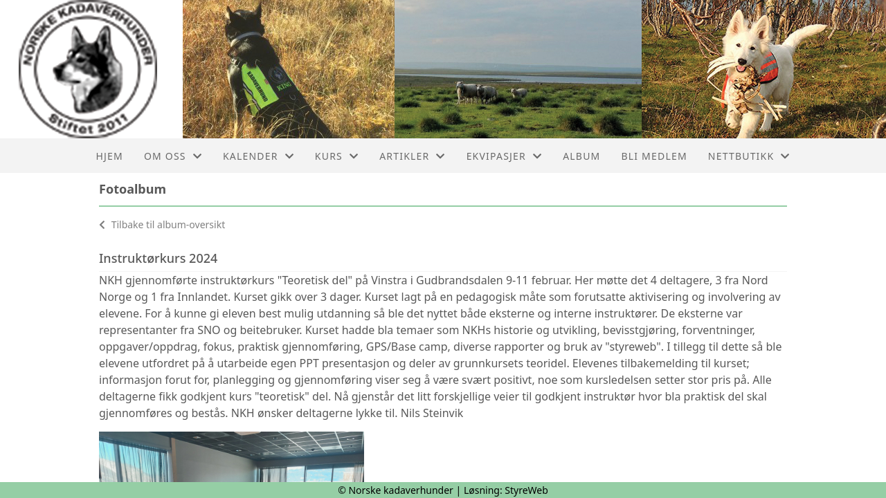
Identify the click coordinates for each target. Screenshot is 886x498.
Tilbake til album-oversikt (162, 224)
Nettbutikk (749, 156)
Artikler (412, 156)
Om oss (173, 156)
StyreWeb (526, 490)
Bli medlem (654, 156)
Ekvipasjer (505, 156)
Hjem (109, 156)
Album (581, 156)
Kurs (337, 156)
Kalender (258, 156)
